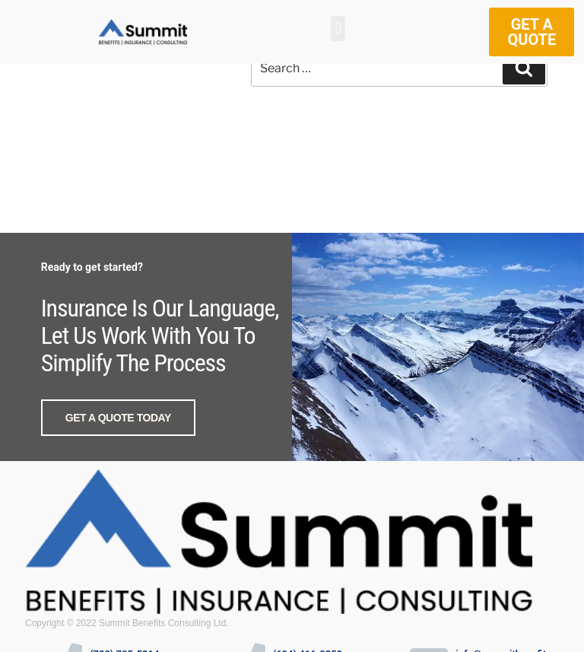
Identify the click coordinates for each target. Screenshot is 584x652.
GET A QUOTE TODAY (118, 418)
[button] (338, 28)
